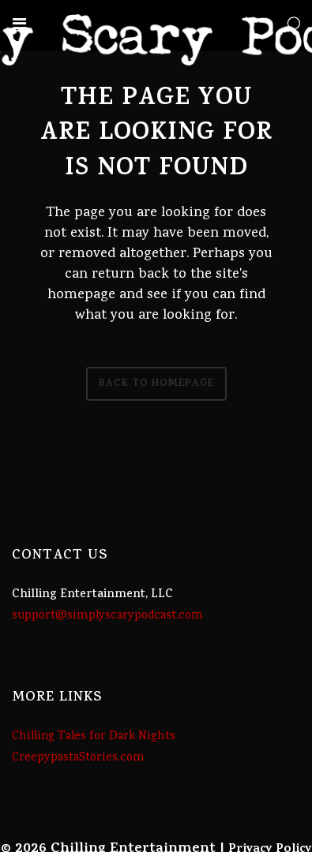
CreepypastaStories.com (78, 758)
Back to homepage (156, 384)
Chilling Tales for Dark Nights (93, 737)
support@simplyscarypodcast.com (107, 616)
